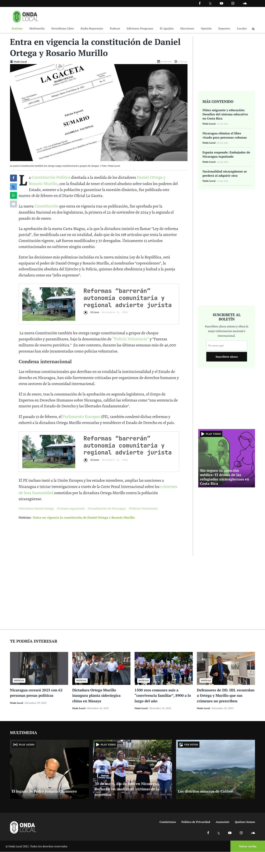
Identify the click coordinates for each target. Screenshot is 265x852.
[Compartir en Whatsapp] (13, 195)
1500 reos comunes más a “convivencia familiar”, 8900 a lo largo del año (163, 696)
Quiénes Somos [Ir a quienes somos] (245, 822)
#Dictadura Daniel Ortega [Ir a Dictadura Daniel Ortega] (36, 508)
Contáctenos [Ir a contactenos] (167, 822)
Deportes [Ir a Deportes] (224, 28)
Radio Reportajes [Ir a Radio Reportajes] (92, 28)
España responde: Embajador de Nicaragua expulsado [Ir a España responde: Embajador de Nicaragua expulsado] (226, 154)
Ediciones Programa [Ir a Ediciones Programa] (140, 28)
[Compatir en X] (13, 187)
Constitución (46, 206)
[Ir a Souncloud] (245, 3)
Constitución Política (51, 177)
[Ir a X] (218, 833)
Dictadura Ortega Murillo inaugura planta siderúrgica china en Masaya (96, 696)
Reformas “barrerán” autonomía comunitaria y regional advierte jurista (128, 298)
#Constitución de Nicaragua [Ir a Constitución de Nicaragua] (107, 508)
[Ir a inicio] (26, 16)
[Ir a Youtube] (221, 3)
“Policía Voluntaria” (130, 339)
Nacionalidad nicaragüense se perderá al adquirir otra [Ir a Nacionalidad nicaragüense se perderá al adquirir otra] (224, 173)
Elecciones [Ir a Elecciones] (187, 28)
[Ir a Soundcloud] (253, 833)
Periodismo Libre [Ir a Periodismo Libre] (62, 28)
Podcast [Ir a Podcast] (115, 28)
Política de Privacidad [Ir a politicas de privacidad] (195, 822)
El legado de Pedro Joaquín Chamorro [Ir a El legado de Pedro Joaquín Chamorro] (44, 791)
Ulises (94, 312)
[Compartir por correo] (13, 204)
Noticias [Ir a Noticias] (17, 28)
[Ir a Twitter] (210, 3)
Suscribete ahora (227, 357)
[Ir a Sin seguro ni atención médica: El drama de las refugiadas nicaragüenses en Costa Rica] (226, 458)
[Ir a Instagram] (232, 3)
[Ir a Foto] (99, 112)
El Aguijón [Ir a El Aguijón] (166, 28)
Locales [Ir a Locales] (242, 28)
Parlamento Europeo (81, 416)
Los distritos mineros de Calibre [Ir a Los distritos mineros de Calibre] (205, 791)
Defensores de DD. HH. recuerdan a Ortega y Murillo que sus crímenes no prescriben (225, 696)
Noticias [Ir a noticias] (25, 517)
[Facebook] (200, 3)
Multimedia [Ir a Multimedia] (37, 28)
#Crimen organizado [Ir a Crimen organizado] (71, 508)
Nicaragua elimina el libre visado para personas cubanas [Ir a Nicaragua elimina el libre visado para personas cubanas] (224, 135)
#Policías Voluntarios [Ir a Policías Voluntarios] (143, 508)
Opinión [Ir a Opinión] (206, 28)
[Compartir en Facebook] (13, 178)
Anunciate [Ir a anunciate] (222, 822)
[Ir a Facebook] (208, 833)
